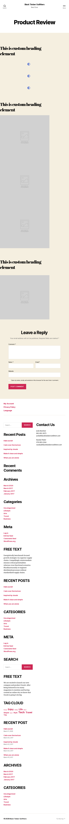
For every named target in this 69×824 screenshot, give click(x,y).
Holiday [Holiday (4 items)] (16, 710)
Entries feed (8, 536)
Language (8, 410)
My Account (10, 403)
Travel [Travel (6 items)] (29, 712)
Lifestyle (7, 511)
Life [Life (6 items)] (21, 709)
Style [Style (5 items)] (15, 713)
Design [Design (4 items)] (5, 710)
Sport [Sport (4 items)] (11, 713)
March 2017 (8, 488)
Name (10, 362)
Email (37, 362)
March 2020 (8, 486)
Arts (5, 514)
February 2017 (9, 491)
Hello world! (8, 441)
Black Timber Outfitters (34, 4)
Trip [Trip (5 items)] (5, 715)
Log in (6, 533)
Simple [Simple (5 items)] (6, 713)
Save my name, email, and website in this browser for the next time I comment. (35, 380)
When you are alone (11, 458)
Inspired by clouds (11, 449)
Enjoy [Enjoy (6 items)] (11, 709)
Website (11, 371)
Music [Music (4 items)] (25, 710)
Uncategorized (9, 508)
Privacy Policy (11, 407)
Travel (6, 516)
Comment (12, 344)
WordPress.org (9, 541)
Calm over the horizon (12, 445)
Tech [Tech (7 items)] (21, 712)
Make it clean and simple (13, 454)
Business (7, 519)
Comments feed (10, 539)
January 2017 (9, 494)
